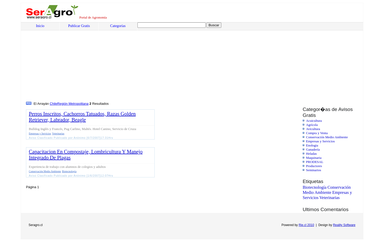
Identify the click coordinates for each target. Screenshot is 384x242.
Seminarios (313, 170)
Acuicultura (314, 121)
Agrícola (312, 125)
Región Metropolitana (73, 104)
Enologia (312, 145)
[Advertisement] (181, 62)
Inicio (40, 26)
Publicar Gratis (79, 26)
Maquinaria (313, 158)
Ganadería (313, 149)
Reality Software (344, 225)
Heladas (311, 153)
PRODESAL (314, 162)
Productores (314, 166)
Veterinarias (329, 197)
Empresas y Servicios (320, 141)
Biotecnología (315, 187)
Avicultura (313, 129)
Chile (53, 104)
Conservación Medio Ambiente (327, 137)
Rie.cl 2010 (306, 225)
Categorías (118, 26)
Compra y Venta (317, 133)
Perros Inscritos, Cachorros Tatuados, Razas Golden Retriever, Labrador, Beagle (82, 117)
